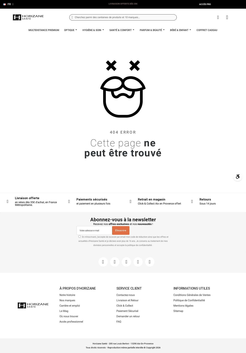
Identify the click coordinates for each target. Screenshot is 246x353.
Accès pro (205, 4)
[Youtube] (138, 262)
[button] (227, 17)
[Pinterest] (126, 262)
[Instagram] (114, 262)
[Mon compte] (218, 17)
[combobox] (123, 17)
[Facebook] (103, 262)
